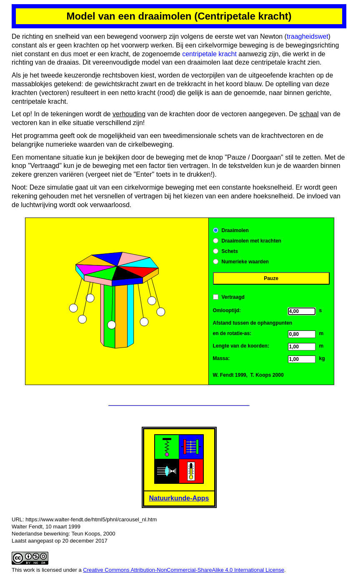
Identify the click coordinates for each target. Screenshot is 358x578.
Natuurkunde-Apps (179, 498)
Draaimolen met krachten (251, 241)
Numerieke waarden (245, 262)
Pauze (271, 278)
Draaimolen (235, 230)
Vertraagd (233, 297)
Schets (230, 251)
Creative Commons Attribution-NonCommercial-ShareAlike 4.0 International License (183, 570)
